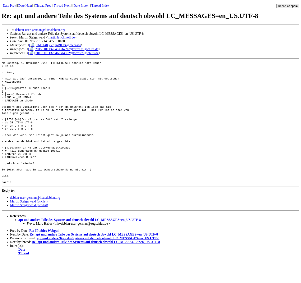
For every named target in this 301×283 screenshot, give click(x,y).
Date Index (81, 5)
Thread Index (100, 5)
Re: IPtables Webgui (44, 255)
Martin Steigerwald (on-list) (29, 226)
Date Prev (9, 5)
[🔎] (32, 45)
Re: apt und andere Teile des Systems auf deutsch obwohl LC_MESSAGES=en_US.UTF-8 (94, 259)
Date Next (25, 5)
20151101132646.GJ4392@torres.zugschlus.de (66, 49)
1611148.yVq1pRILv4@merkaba (58, 45)
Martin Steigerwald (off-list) (29, 229)
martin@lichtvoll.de (61, 37)
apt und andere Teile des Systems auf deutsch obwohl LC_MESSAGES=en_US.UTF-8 (79, 244)
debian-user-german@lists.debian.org (40, 30)
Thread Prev (43, 5)
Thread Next (62, 5)
